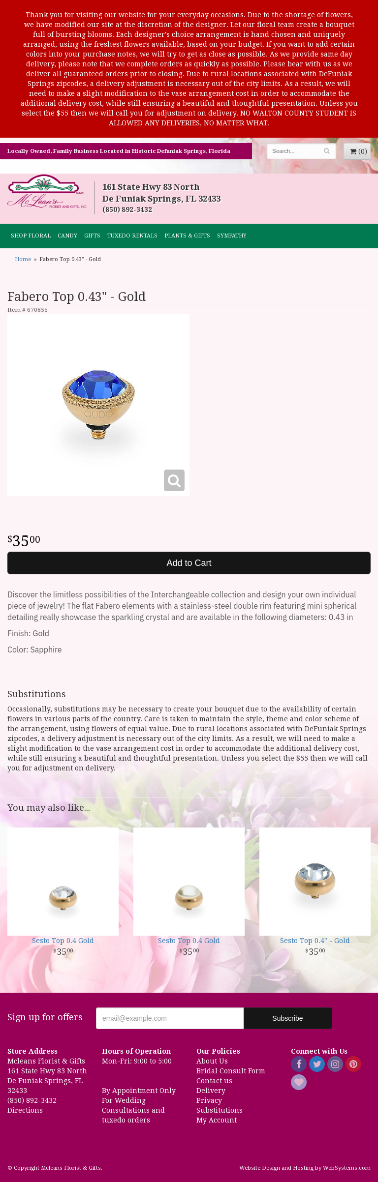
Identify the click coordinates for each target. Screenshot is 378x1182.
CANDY (67, 236)
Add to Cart (188, 563)
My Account (216, 1120)
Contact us (214, 1081)
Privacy (209, 1100)
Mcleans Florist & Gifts (47, 192)
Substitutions (219, 1110)
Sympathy (232, 236)
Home (23, 259)
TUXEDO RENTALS (132, 236)
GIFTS (92, 236)
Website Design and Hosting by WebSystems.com (305, 1168)
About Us (212, 1061)
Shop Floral (31, 236)
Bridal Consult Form (230, 1071)
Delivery (210, 1090)
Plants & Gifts (187, 236)
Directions (25, 1110)
